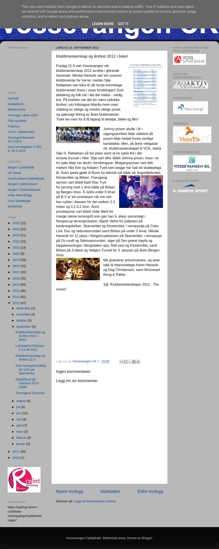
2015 (16, 284)
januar (21, 444)
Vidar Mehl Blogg (20, 195)
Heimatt (13, 98)
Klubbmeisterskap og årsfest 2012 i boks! (30, 336)
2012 (16, 303)
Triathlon (14, 126)
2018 (16, 266)
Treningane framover (30, 393)
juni (19, 413)
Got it (123, 24)
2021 (16, 247)
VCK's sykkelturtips (21, 132)
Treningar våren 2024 (23, 115)
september (24, 326)
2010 (16, 457)
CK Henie (14, 173)
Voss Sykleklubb (19, 201)
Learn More (102, 24)
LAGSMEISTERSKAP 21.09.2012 (30, 347)
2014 (16, 290)
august (21, 401)
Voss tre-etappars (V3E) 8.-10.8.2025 (24, 148)
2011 (16, 451)
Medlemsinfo (17, 109)
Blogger (146, 538)
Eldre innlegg (150, 491)
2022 (16, 241)
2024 (16, 229)
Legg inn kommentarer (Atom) (95, 501)
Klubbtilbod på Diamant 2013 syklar (27, 383)
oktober (22, 320)
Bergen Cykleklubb (21, 167)
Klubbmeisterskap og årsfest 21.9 (30, 357)
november (23, 314)
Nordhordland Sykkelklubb (26, 178)
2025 (16, 223)
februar (21, 437)
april (19, 425)
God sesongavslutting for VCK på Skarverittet (31, 369)
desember (23, 308)
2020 (16, 253)
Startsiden (110, 491)
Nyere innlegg (69, 491)
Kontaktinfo (15, 104)
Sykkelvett (15, 206)
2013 (16, 297)
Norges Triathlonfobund (24, 189)
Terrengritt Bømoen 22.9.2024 (21, 139)
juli (18, 407)
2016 (16, 278)
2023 (16, 235)
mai (19, 419)
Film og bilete (17, 120)
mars (20, 431)
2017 (16, 272)
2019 (16, 260)
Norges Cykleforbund (22, 184)
